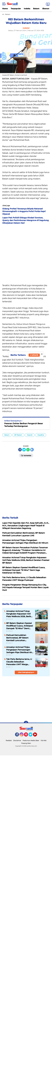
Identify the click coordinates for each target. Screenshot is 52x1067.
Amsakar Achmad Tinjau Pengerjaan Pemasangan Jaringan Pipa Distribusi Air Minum (19, 650)
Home (5, 8)
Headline (40, 435)
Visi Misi (43, 740)
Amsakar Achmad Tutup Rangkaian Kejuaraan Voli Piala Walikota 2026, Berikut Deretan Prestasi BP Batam (19, 614)
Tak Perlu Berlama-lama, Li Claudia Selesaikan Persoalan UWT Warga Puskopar (19, 662)
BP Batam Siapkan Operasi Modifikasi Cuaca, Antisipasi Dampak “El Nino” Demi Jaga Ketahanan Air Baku (19, 626)
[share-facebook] (20, 449)
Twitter (31, 735)
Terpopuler (16, 8)
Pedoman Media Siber (31, 740)
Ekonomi (46, 8)
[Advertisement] (26, 253)
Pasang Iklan (26, 743)
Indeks (27, 8)
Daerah (29, 435)
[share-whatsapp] (28, 449)
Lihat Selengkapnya (26, 672)
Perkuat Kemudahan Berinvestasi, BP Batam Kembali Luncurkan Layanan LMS (17, 638)
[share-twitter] (24, 449)
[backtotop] (26, 723)
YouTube (36, 735)
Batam (36, 8)
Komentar (26, 455)
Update (34, 355)
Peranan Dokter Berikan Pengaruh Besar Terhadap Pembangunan (23, 424)
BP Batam (18, 435)
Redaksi (9, 740)
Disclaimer (17, 740)
